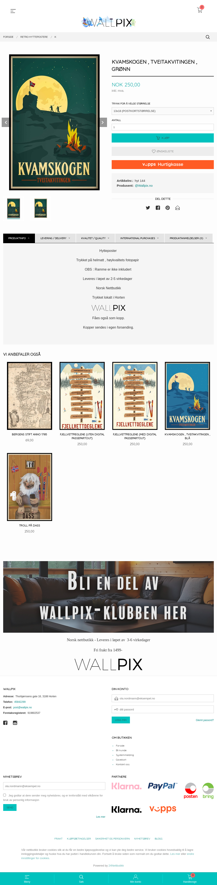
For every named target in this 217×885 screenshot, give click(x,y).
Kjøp (163, 139)
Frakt (58, 839)
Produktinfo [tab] (17, 238)
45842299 (19, 703)
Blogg (159, 839)
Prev (6, 122)
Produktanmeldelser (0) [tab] (186, 238)
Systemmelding (125, 756)
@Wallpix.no (144, 187)
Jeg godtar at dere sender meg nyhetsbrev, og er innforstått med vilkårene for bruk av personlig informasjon (53, 799)
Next (102, 122)
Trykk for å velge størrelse (131, 103)
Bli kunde (121, 751)
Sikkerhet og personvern (112, 839)
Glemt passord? (205, 721)
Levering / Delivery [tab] (53, 238)
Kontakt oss (122, 765)
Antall (116, 120)
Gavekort (121, 760)
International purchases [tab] (137, 238)
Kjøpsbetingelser (79, 839)
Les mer (100, 818)
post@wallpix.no (22, 708)
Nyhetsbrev (142, 839)
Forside (120, 746)
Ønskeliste (163, 153)
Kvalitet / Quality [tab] (93, 238)
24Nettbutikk (116, 866)
